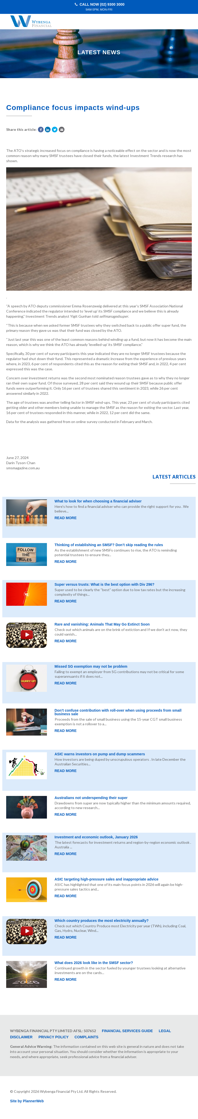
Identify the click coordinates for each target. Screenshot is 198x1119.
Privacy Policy (53, 1037)
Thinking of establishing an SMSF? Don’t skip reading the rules (109, 545)
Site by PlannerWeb (27, 1101)
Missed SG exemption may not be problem (91, 666)
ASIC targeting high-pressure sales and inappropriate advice (107, 879)
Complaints (86, 1037)
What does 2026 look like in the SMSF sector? (94, 963)
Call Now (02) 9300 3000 (99, 6)
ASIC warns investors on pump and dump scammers (100, 754)
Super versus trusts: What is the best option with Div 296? (104, 584)
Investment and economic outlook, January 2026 (96, 837)
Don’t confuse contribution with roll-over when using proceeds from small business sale (118, 712)
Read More (66, 518)
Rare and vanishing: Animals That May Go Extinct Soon (102, 624)
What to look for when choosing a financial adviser (98, 501)
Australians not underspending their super (91, 798)
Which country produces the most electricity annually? (102, 921)
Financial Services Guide (127, 1031)
